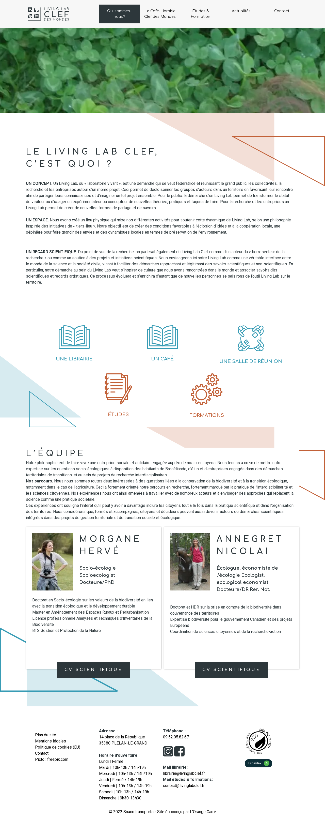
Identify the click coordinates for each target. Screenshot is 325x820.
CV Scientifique (93, 669)
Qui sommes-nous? (119, 14)
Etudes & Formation (200, 14)
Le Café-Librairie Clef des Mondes (160, 14)
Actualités (241, 11)
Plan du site (45, 735)
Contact (281, 11)
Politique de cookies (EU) (57, 747)
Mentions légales (50, 741)
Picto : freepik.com (51, 759)
